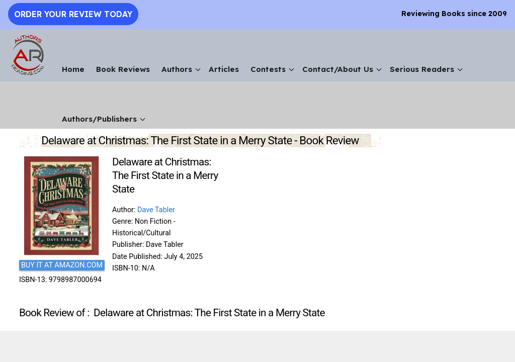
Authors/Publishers (99, 119)
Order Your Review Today (73, 14)
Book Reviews (123, 69)
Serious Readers (422, 69)
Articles (224, 69)
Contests (268, 69)
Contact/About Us (337, 69)
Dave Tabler (156, 210)
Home (73, 69)
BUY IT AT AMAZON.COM (62, 265)
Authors (176, 69)
